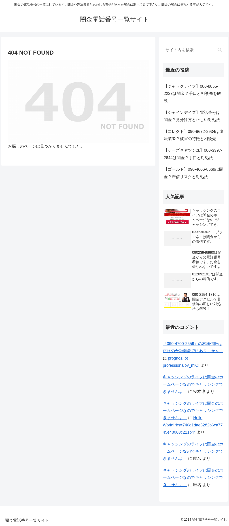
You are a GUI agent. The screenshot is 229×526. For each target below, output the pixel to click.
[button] (220, 49)
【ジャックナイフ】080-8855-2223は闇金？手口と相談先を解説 (192, 93)
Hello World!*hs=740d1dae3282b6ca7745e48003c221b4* (193, 424)
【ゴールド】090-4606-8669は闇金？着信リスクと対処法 (193, 173)
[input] (193, 50)
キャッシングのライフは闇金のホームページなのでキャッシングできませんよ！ (193, 384)
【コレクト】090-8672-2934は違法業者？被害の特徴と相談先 (193, 135)
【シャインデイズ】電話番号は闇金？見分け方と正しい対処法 (192, 116)
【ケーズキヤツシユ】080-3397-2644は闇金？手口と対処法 (193, 154)
